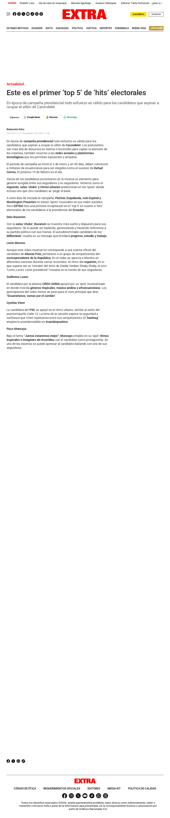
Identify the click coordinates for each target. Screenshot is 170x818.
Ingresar (156, 14)
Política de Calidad (142, 788)
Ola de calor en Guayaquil (53, 3)
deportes (106, 28)
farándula (122, 28)
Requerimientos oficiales (61, 788)
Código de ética (25, 788)
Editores (94, 788)
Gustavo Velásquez (106, 3)
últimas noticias (18, 28)
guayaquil (62, 28)
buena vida (139, 28)
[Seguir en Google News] (31, 117)
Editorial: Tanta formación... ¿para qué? (142, 3)
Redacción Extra (15, 129)
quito (49, 28)
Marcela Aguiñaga (81, 3)
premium (157, 28)
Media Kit (114, 788)
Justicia (91, 28)
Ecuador (37, 28)
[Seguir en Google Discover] (52, 117)
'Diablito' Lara (26, 3)
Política (77, 28)
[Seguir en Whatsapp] (70, 117)
